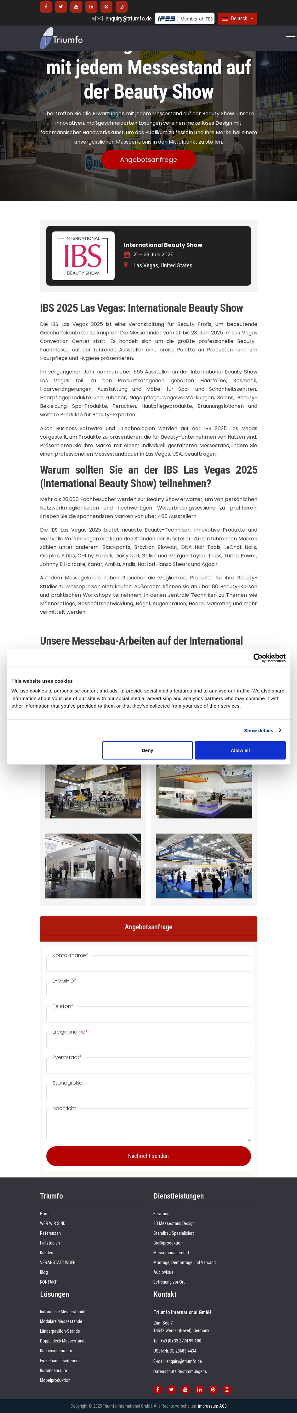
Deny (147, 750)
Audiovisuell (164, 1272)
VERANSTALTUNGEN (58, 1262)
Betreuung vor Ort (169, 1282)
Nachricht (64, 1108)
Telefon (63, 1006)
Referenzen (50, 1233)
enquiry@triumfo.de (129, 18)
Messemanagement (171, 1253)
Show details (258, 730)
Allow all (240, 750)
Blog (44, 1272)
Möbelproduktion (55, 1380)
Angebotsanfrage (148, 159)
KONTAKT (48, 1282)
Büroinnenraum (53, 1370)
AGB (223, 1406)
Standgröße (67, 1082)
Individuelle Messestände (62, 1311)
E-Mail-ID (65, 980)
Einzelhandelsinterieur (60, 1361)
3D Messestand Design (174, 1223)
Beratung (161, 1213)
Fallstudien (50, 1243)
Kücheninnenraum (56, 1350)
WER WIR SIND (53, 1223)
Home (45, 1213)
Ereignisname (70, 1031)
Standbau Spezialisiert (173, 1233)
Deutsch (237, 18)
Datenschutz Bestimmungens (180, 1371)
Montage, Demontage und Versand (184, 1262)
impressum (208, 1406)
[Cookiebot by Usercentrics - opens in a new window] (258, 658)
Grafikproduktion (168, 1243)
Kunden (46, 1253)
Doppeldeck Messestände (63, 1341)
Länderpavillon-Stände (60, 1331)
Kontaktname (71, 955)
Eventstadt (67, 1057)
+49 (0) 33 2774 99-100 (180, 1341)
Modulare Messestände (61, 1321)
